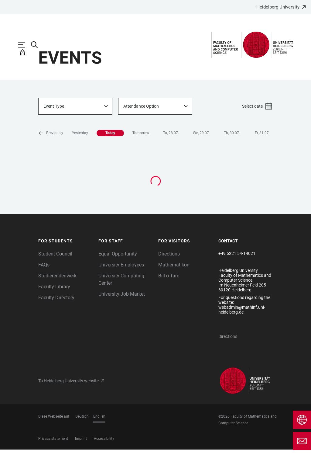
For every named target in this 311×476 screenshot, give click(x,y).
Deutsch (82, 443)
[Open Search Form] (37, 45)
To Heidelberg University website (68, 407)
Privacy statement (53, 465)
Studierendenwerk (57, 302)
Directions (169, 280)
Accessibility (104, 465)
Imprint (81, 465)
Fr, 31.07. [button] (240, 159)
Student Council (55, 280)
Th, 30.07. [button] (210, 159)
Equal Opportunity (117, 280)
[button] (265, 159)
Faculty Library (54, 313)
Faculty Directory (56, 324)
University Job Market (121, 320)
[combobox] (75, 132)
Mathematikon (174, 291)
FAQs (44, 291)
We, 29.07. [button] (179, 159)
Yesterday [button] (58, 159)
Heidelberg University (277, 7)
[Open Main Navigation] (24, 45)
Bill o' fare (168, 302)
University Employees (121, 291)
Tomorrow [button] (118, 159)
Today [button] (88, 159)
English (99, 443)
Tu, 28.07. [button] (149, 159)
